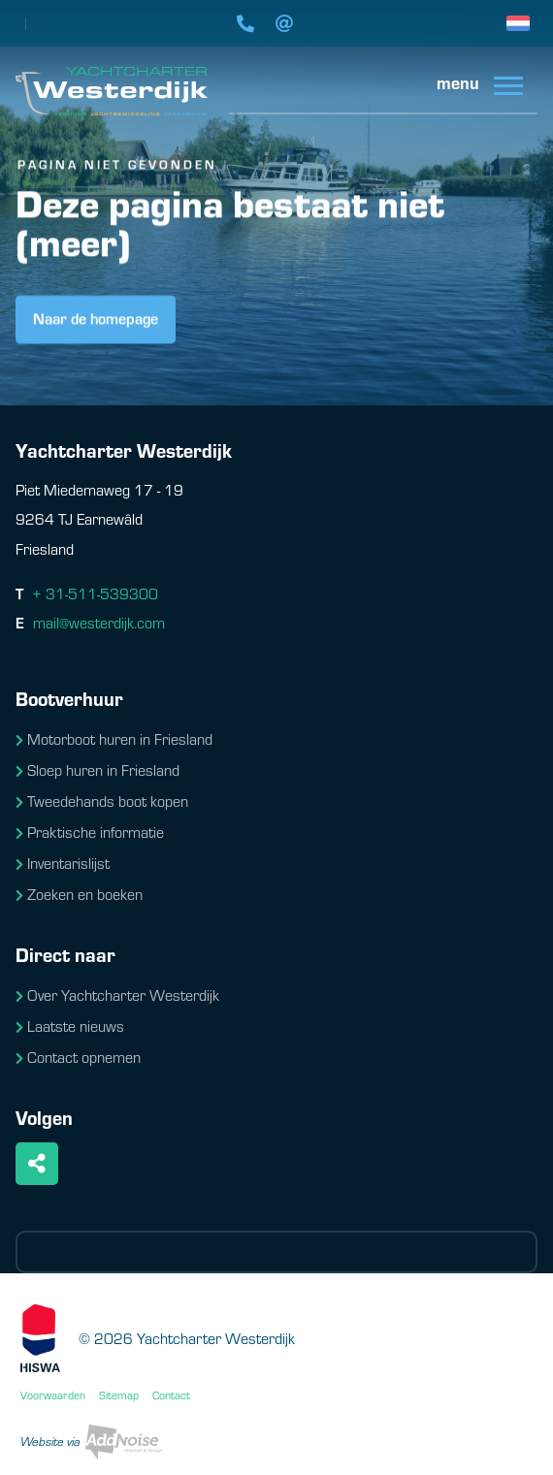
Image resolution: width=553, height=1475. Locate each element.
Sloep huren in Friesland (97, 769)
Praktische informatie (90, 831)
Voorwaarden (52, 1394)
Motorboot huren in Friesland (114, 738)
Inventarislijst (63, 862)
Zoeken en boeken (79, 893)
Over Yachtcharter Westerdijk (117, 994)
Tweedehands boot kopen (102, 800)
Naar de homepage (95, 319)
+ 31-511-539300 (95, 593)
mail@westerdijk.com (99, 622)
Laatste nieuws (70, 1025)
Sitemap (119, 1394)
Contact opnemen (78, 1056)
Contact (171, 1394)
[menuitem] (472, 89)
